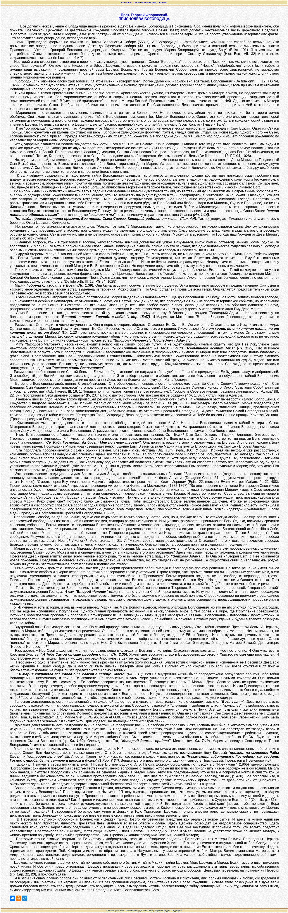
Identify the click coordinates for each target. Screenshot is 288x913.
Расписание (132, 911)
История (120, 911)
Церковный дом (162, 911)
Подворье (177, 911)
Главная (111, 911)
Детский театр (146, 911)
